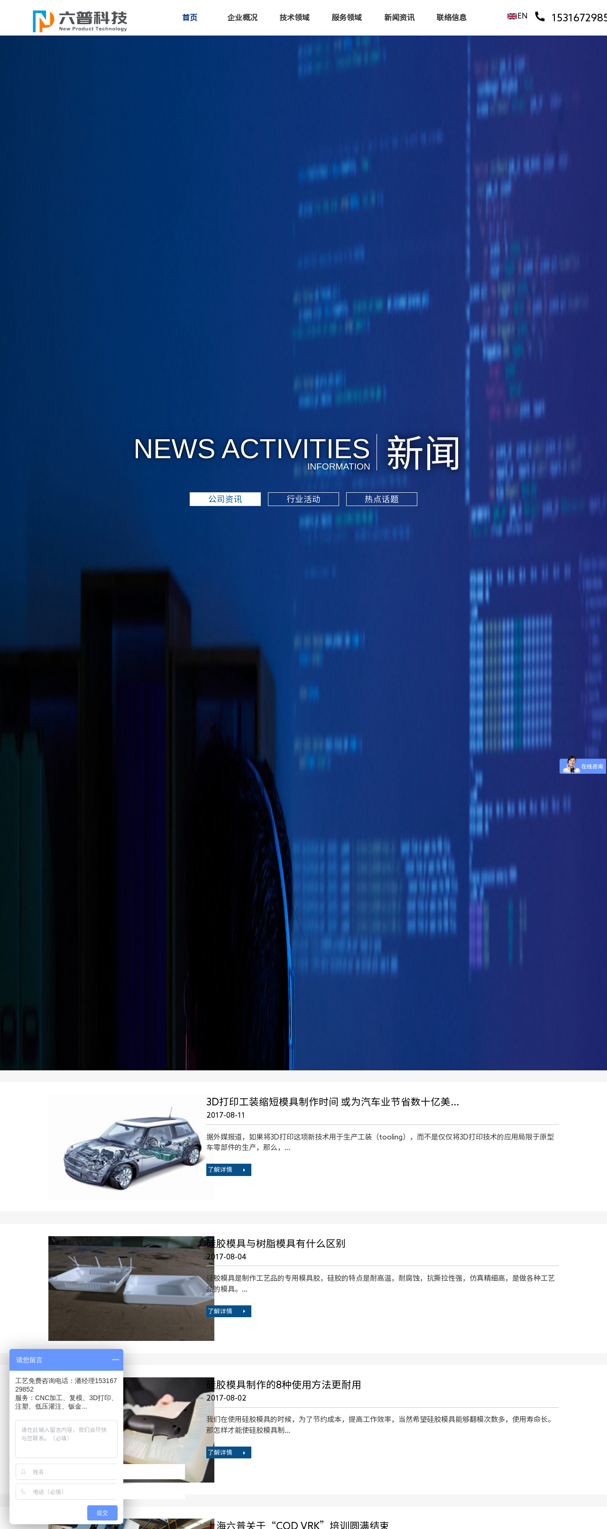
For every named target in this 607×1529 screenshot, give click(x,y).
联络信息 (451, 17)
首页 (189, 17)
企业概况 (242, 17)
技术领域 (294, 17)
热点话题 (382, 499)
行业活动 (303, 499)
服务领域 (346, 17)
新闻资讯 (399, 17)
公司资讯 (225, 499)
